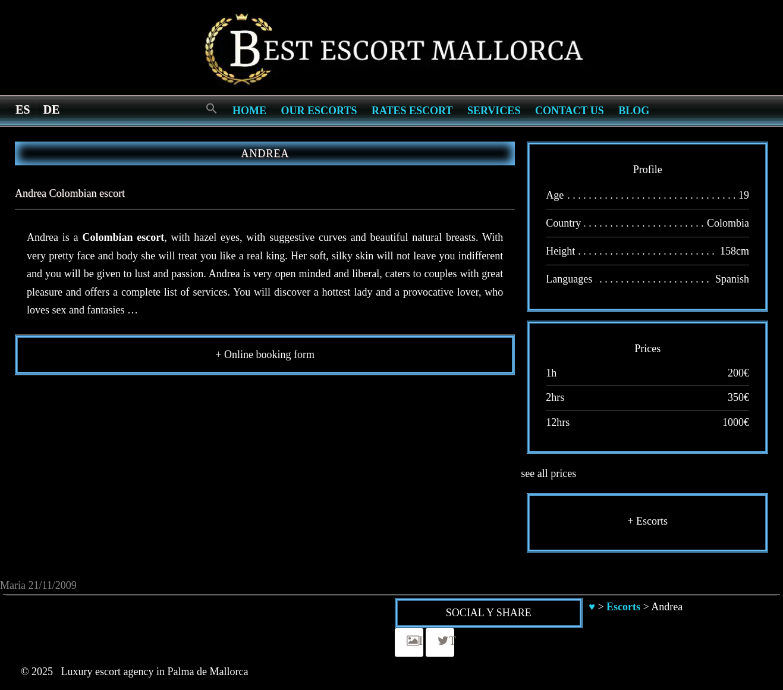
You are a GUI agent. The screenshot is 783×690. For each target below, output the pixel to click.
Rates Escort (412, 111)
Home (249, 111)
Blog (633, 111)
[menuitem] (22, 109)
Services (493, 111)
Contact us (569, 111)
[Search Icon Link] (212, 109)
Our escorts (319, 111)
